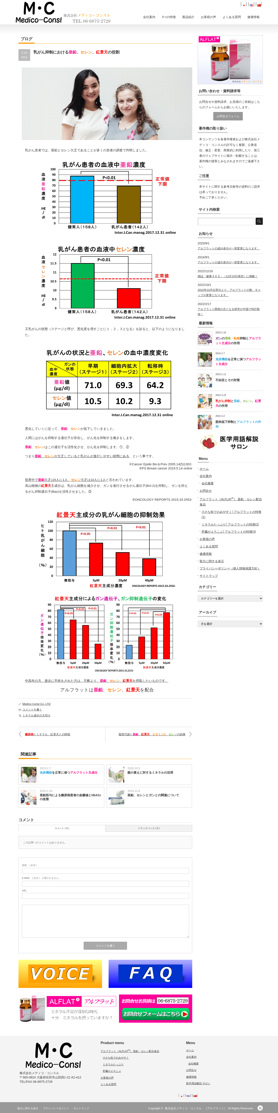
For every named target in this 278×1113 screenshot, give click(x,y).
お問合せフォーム (228, 116)
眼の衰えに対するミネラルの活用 (150, 772)
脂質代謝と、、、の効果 (152, 734)
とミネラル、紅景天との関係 (47, 734)
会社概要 (208, 483)
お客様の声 (208, 17)
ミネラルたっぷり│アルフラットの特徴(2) (230, 524)
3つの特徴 (169, 17)
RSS (260, 1108)
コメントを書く (32, 709)
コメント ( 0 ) (62, 828)
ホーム (204, 469)
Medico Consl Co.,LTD (36, 704)
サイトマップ (209, 575)
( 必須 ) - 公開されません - (41, 878)
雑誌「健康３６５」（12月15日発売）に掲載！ (228, 276)
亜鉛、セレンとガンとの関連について (153, 795)
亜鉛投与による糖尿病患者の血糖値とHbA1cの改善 (70, 797)
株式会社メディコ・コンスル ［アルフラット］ (196, 1108)
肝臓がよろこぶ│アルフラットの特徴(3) (229, 531)
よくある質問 (232, 17)
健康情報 (253, 17)
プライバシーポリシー (56, 1108)
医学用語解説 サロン (198, 1083)
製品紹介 (188, 17)
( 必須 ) (29, 865)
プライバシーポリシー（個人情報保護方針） (230, 568)
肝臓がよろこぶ (112, 1071)
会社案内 (149, 17)
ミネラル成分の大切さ (36, 715)
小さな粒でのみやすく (116, 1057)
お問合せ (206, 490)
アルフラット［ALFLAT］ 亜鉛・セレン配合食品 (130, 1051)
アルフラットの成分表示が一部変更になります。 (229, 248)
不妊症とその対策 (227, 380)
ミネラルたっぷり (113, 1064)
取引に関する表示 (212, 561)
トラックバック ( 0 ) (149, 828)
